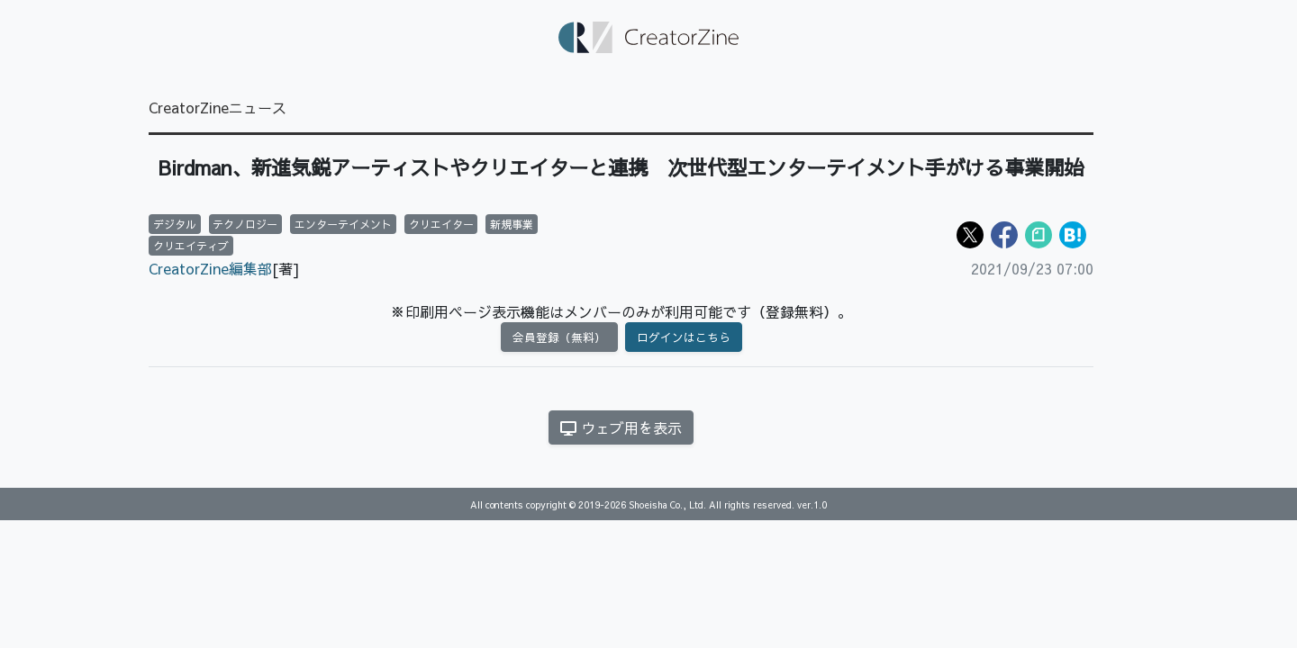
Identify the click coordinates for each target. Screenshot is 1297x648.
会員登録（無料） (559, 337)
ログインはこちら (683, 337)
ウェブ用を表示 (621, 427)
